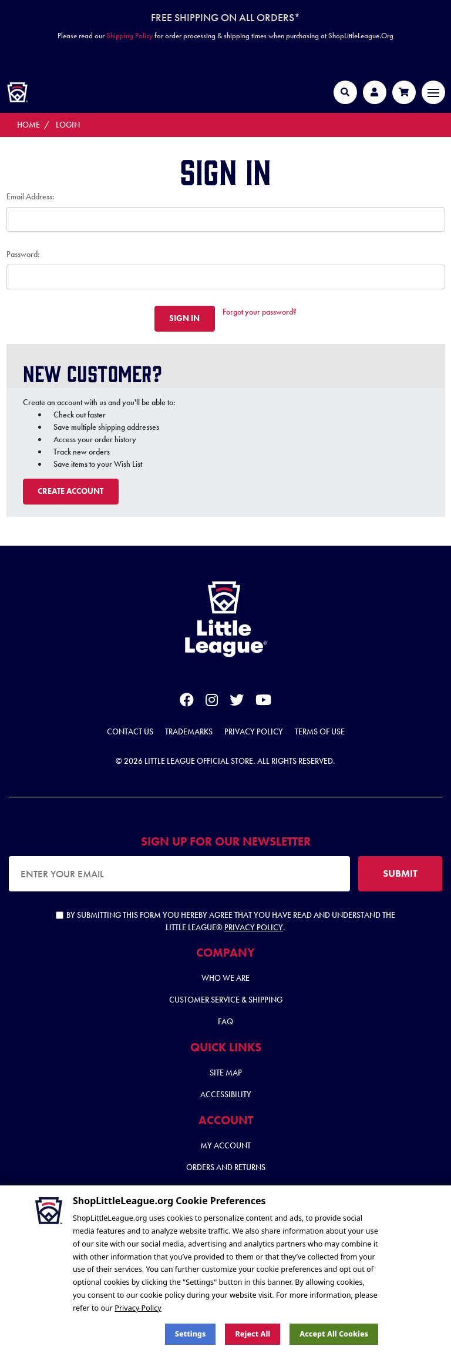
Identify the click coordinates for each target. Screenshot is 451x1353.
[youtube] (263, 702)
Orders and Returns (225, 1167)
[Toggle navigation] (433, 92)
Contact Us (130, 731)
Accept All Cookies (333, 1334)
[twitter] (237, 702)
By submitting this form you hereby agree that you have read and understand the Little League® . (225, 921)
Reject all (252, 1334)
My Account (225, 1145)
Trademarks (189, 731)
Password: (23, 254)
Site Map (226, 1072)
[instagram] (212, 702)
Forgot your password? (260, 311)
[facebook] (187, 702)
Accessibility (225, 1094)
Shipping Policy (129, 36)
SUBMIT (400, 873)
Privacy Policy (253, 731)
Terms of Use (320, 731)
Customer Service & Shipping (225, 999)
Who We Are (225, 978)
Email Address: (30, 196)
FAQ (225, 1021)
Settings (190, 1334)
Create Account (70, 491)
